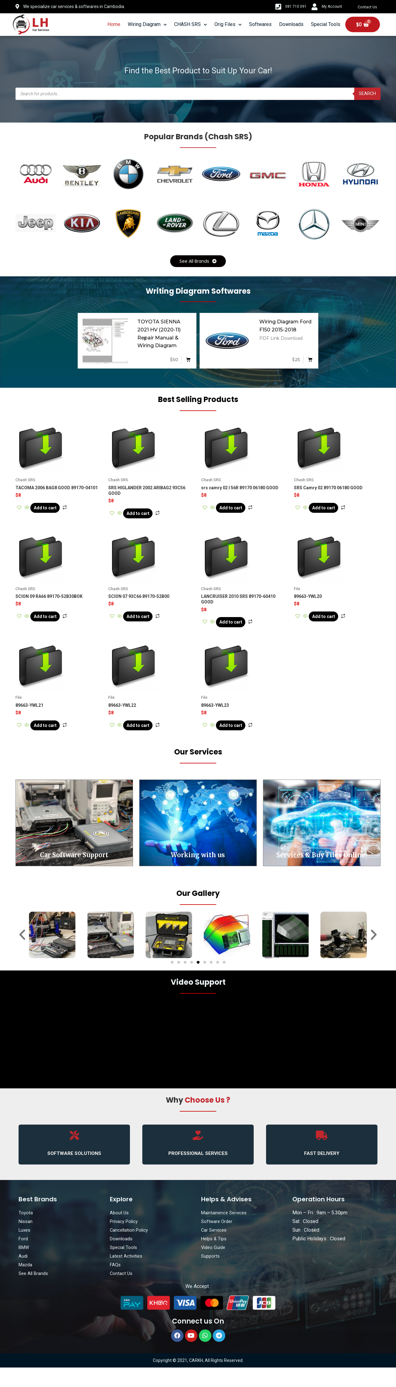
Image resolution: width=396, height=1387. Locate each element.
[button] (198, 262)
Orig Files (228, 24)
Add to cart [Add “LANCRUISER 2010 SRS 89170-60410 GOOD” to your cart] (238, 631)
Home (113, 24)
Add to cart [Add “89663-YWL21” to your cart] (53, 739)
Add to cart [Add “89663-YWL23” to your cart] (238, 739)
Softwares (260, 24)
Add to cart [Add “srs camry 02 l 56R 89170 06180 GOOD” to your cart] (238, 511)
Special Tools (325, 24)
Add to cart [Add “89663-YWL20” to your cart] (331, 625)
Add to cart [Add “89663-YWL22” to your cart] (146, 739)
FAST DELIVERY (321, 1172)
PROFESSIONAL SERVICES (198, 1172)
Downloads (291, 24)
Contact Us (368, 7)
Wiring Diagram (147, 24)
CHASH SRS (190, 24)
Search (366, 94)
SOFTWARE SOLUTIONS (74, 1172)
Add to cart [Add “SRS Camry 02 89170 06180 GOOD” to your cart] (331, 511)
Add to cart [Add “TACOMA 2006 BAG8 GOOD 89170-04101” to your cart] (53, 511)
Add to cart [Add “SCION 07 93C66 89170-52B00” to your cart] (146, 625)
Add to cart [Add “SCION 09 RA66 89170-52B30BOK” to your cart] (53, 625)
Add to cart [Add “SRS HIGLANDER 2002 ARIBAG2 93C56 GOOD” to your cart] (146, 516)
